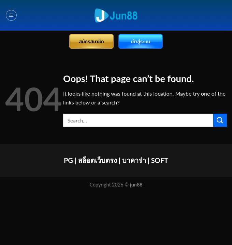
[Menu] (11, 15)
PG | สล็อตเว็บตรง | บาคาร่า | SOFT (116, 160)
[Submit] (220, 120)
